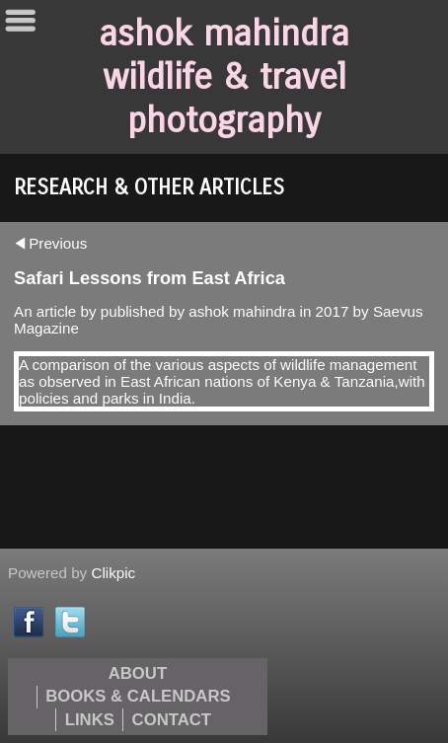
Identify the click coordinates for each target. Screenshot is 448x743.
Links (89, 719)
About (138, 673)
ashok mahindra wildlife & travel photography (224, 77)
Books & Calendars (137, 696)
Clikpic (113, 572)
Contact (171, 719)
